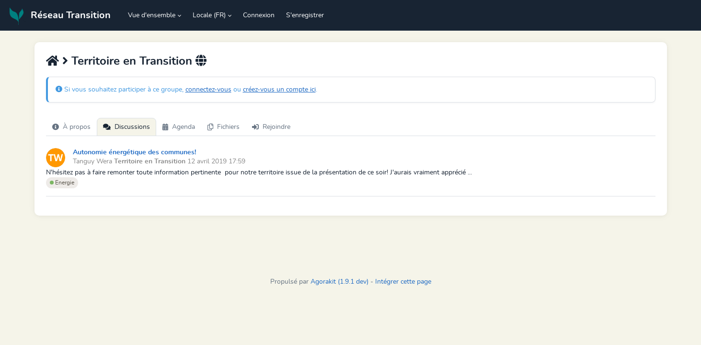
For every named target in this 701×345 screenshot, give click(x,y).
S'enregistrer (305, 15)
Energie (62, 182)
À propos (71, 127)
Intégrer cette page (403, 281)
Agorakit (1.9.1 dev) (339, 281)
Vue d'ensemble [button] (151, 15)
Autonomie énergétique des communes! (134, 152)
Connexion (259, 15)
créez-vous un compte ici (279, 89)
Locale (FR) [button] (209, 15)
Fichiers (223, 127)
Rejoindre (271, 127)
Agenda (178, 127)
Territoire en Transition (131, 61)
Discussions (126, 127)
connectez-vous (208, 89)
